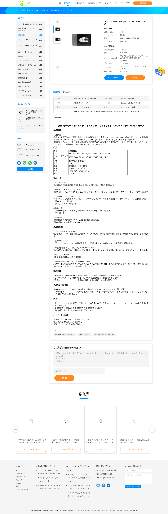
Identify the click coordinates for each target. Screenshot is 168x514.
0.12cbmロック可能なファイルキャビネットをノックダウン (79, 486)
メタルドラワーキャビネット (30, 47)
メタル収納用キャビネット (30, 24)
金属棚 (30, 56)
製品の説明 (67, 92)
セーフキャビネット (30, 74)
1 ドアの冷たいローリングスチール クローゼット (50, 479)
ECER (136, 510)
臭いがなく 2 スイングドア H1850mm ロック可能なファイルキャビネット (79, 478)
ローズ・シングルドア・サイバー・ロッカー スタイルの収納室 (49, 471)
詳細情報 (56, 92)
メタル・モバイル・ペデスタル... (30, 40)
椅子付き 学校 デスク (30, 69)
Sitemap (18, 483)
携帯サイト (20, 486)
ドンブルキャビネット (30, 91)
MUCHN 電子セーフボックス (34, 119)
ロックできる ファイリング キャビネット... (30, 30)
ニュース (19, 480)
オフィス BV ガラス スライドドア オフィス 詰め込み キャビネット (80, 496)
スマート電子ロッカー (30, 52)
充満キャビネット (30, 87)
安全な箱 (30, 35)
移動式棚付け (30, 78)
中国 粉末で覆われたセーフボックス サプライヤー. (48, 510)
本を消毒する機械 (30, 82)
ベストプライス (114, 78)
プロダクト (20, 473)
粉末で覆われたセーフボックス (104, 335)
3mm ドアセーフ (84, 335)
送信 (64, 377)
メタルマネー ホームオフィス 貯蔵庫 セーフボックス (34, 112)
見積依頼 (143, 3)
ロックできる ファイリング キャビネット (78, 468)
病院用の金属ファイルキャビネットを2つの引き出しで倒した (49, 486)
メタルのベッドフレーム (30, 65)
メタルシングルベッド (30, 61)
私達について (20, 477)
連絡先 (30, 169)
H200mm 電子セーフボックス (64, 335)
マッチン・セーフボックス (34, 126)
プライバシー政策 (22, 489)
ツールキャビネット (30, 95)
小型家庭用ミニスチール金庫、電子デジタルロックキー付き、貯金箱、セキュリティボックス (31, 442)
